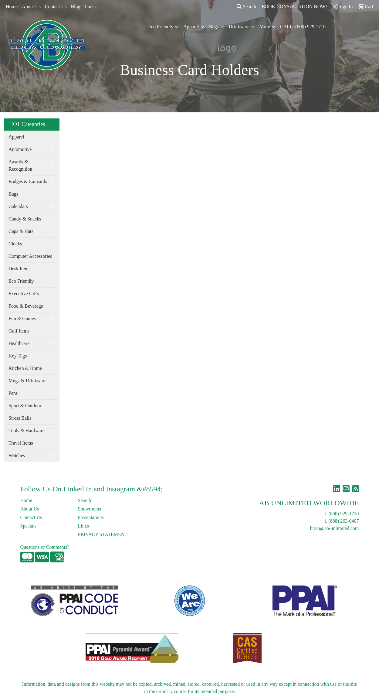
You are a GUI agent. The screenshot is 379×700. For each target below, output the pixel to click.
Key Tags (17, 355)
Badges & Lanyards (27, 181)
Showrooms (89, 508)
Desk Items (19, 268)
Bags (214, 26)
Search (246, 6)
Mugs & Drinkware (27, 380)
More (264, 26)
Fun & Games (22, 318)
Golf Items (18, 330)
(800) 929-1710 (344, 513)
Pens (13, 393)
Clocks (15, 243)
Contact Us (56, 6)
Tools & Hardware (26, 430)
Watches (16, 455)
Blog (75, 6)
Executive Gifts (23, 293)
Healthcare (18, 343)
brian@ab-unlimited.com (334, 528)
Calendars (18, 206)
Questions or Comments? (44, 547)
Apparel (191, 26)
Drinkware (239, 26)
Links (90, 6)
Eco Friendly (160, 26)
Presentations (91, 517)
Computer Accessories (30, 256)
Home (12, 6)
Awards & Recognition (20, 165)
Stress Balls (19, 418)
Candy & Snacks (24, 218)
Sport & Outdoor (24, 405)
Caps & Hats (20, 231)
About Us (31, 6)
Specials (28, 525)
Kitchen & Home (25, 368)
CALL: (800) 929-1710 (303, 26)
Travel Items (20, 443)
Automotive (20, 149)
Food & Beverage (25, 306)
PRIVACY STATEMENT (103, 534)
